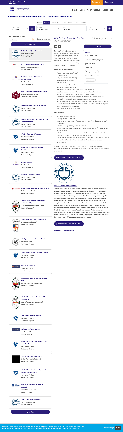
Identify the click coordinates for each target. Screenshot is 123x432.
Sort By (13, 39)
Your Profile (93, 10)
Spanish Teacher (26, 162)
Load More (30, 412)
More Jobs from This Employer (64, 230)
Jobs (82, 10)
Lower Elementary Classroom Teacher (33, 219)
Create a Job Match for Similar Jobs (70, 157)
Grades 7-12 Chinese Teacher (30, 174)
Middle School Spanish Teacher (31, 51)
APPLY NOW (98, 46)
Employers (109, 2)
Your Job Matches (67, 23)
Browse (46, 23)
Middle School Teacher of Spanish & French (35, 188)
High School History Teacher (30, 329)
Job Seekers (97, 2)
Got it (118, 428)
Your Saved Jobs (81, 23)
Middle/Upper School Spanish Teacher (33, 239)
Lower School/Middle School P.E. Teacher (34, 252)
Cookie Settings (108, 428)
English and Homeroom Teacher (31, 356)
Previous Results (30, 44)
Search (39, 23)
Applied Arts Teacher (28, 266)
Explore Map (55, 23)
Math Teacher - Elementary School (32, 64)
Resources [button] (108, 10)
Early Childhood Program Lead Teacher (34, 91)
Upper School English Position (31, 399)
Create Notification (43, 39)
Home (74, 10)
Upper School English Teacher (31, 316)
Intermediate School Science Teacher (33, 106)
